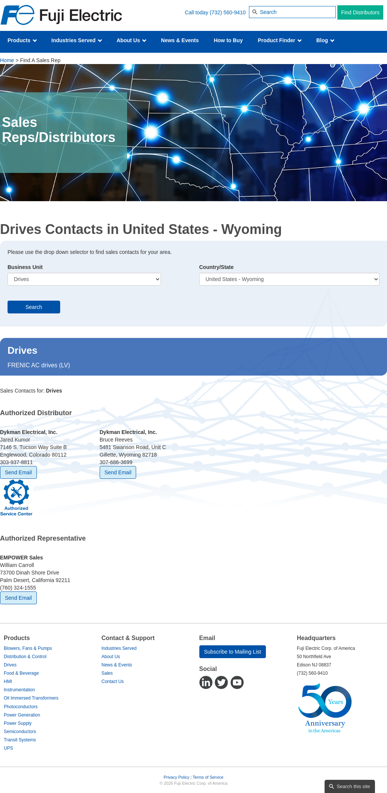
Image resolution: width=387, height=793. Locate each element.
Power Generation (22, 715)
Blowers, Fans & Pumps (28, 648)
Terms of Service (208, 777)
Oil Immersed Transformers (31, 698)
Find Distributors (360, 12)
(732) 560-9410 (228, 12)
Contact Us (113, 681)
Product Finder (280, 40)
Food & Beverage (21, 673)
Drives (10, 665)
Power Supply (18, 723)
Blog (325, 40)
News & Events (180, 40)
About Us (132, 40)
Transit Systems (20, 740)
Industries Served (77, 40)
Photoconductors (21, 706)
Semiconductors (20, 731)
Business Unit (25, 267)
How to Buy (228, 40)
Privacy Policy (176, 777)
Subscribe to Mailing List (232, 652)
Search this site (353, 786)
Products (22, 40)
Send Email (18, 472)
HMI (8, 681)
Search (34, 307)
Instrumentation (19, 689)
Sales (107, 673)
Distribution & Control (25, 656)
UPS (8, 748)
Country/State (216, 267)
